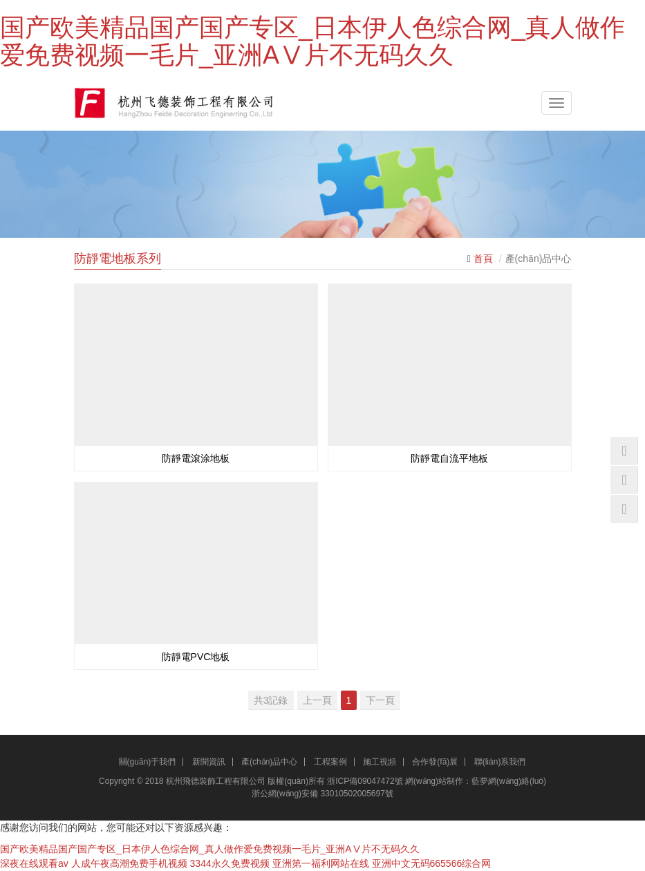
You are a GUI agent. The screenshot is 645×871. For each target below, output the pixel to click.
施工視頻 (379, 762)
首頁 (483, 258)
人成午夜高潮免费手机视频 (129, 863)
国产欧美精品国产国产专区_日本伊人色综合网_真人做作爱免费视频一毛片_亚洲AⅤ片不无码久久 (312, 41)
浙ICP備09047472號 (364, 781)
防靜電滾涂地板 (196, 458)
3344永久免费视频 (230, 863)
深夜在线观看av (34, 863)
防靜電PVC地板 (196, 656)
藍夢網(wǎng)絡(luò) (508, 781)
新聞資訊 (208, 762)
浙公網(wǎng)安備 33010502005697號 (322, 793)
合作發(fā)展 (435, 762)
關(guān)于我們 (147, 762)
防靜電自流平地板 (449, 458)
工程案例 (330, 762)
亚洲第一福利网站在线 (320, 863)
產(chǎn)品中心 (269, 762)
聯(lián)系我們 (500, 762)
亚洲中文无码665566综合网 (432, 863)
